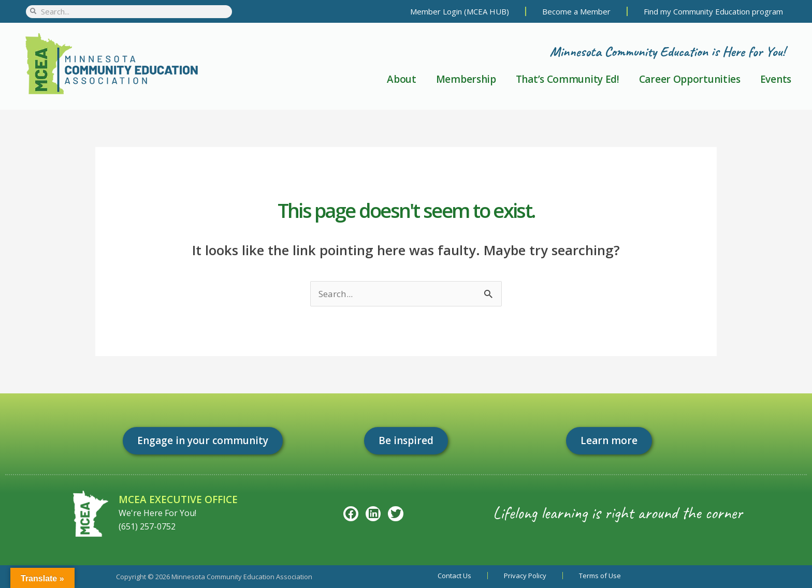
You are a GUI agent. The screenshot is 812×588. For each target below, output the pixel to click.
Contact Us (454, 575)
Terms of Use (600, 575)
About (401, 79)
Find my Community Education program (713, 11)
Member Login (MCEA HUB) (459, 11)
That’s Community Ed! (567, 79)
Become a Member (576, 11)
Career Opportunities (690, 79)
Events (775, 79)
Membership (466, 79)
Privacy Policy (525, 575)
